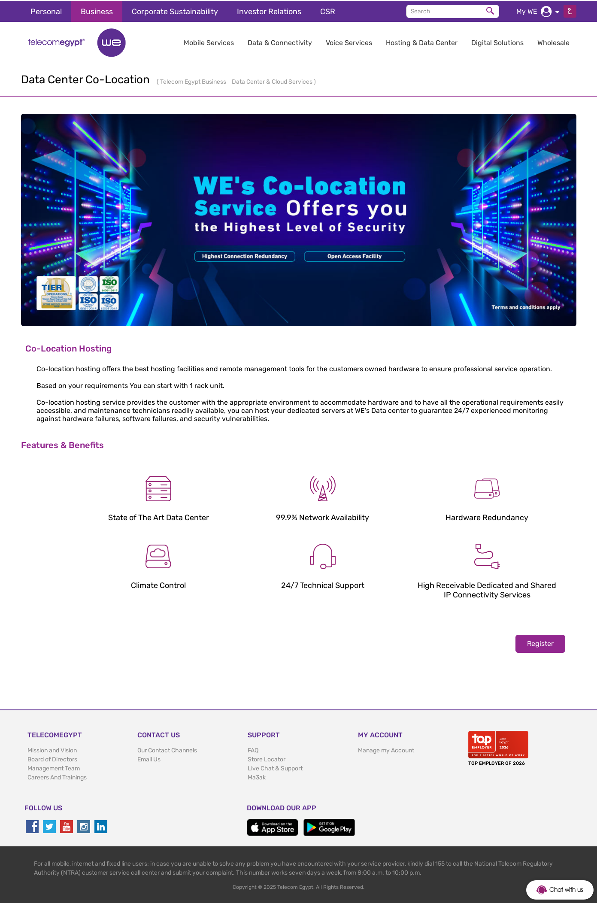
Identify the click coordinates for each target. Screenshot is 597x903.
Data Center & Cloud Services (273, 80)
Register (540, 642)
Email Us (149, 758)
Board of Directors (52, 758)
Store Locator (266, 758)
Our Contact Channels (167, 749)
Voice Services (349, 41)
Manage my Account (386, 749)
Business (97, 10)
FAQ (253, 749)
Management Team (53, 767)
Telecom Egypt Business (193, 80)
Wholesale (553, 41)
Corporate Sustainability (175, 10)
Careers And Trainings (57, 776)
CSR (327, 10)
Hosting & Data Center (422, 41)
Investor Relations (269, 10)
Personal (46, 10)
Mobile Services (209, 41)
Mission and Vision (52, 749)
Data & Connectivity (280, 41)
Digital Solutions (497, 41)
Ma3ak (257, 776)
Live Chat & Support (275, 767)
